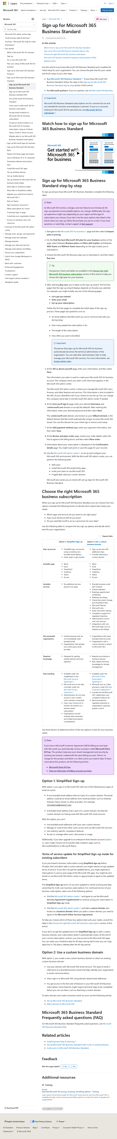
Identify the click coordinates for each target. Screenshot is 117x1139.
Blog (34, 1127)
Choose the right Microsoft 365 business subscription (65, 54)
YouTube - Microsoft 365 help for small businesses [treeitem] (20, 43)
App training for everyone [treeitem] (17, 205)
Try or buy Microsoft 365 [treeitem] (16, 60)
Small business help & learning (60, 1041)
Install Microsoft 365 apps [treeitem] (17, 168)
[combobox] (19, 24)
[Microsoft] (4, 3)
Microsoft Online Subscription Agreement (98, 679)
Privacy (55, 1127)
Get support (87, 224)
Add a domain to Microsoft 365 (60, 1004)
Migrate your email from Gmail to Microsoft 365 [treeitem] (20, 196)
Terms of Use (92, 1127)
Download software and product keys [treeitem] (19, 163)
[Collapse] (33, 19)
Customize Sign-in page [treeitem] (16, 212)
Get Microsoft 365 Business (101, 90)
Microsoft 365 (54, 19)
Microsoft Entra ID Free (59, 767)
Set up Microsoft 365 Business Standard (64, 1000)
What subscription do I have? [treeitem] (18, 208)
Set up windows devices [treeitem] (16, 172)
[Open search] (105, 3)
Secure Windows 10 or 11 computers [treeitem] (21, 157)
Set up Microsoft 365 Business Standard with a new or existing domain (78, 1044)
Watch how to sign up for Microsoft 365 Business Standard (67, 47)
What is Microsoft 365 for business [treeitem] (20, 52)
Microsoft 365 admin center (66, 453)
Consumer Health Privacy (73, 1127)
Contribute (45, 1127)
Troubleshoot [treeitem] (10, 271)
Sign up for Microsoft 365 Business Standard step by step (66, 51)
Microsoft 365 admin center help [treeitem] (18, 34)
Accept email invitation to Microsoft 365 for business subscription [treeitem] (19, 115)
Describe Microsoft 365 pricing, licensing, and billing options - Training (70, 1092)
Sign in (111, 3)
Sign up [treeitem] (10, 56)
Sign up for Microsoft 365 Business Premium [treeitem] (20, 72)
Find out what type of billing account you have (70, 770)
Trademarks (7, 1131)
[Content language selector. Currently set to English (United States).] (14, 1121)
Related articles (50, 61)
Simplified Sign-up (75, 541)
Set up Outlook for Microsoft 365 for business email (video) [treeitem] (21, 181)
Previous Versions (23, 1127)
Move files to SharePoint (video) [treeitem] (19, 190)
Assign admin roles (62, 361)
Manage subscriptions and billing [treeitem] (18, 249)
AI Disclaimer (8, 1127)
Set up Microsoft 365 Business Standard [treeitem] (21, 100)
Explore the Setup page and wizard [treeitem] (20, 154)
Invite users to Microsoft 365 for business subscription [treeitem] (21, 107)
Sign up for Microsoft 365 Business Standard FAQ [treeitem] (19, 93)
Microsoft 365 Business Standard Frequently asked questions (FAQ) (70, 57)
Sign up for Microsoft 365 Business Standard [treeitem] (19, 86)
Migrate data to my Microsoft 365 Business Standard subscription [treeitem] (22, 138)
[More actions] (112, 19)
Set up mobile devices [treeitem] (15, 176)
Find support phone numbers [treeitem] (16, 278)
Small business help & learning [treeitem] (17, 38)
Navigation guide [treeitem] (11, 282)
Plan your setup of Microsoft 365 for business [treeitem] (21, 65)
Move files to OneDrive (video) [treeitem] (19, 186)
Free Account (107, 10)
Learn (44, 19)
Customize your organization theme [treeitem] (21, 216)
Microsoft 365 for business (72, 231)
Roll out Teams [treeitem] (12, 201)
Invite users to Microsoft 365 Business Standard (68, 1048)
